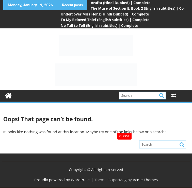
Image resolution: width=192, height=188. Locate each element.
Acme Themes (145, 179)
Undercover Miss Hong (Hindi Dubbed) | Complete (105, 14)
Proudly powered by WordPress (62, 179)
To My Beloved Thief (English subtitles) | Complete (105, 19)
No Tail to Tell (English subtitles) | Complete (99, 25)
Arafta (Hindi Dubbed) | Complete (120, 2)
